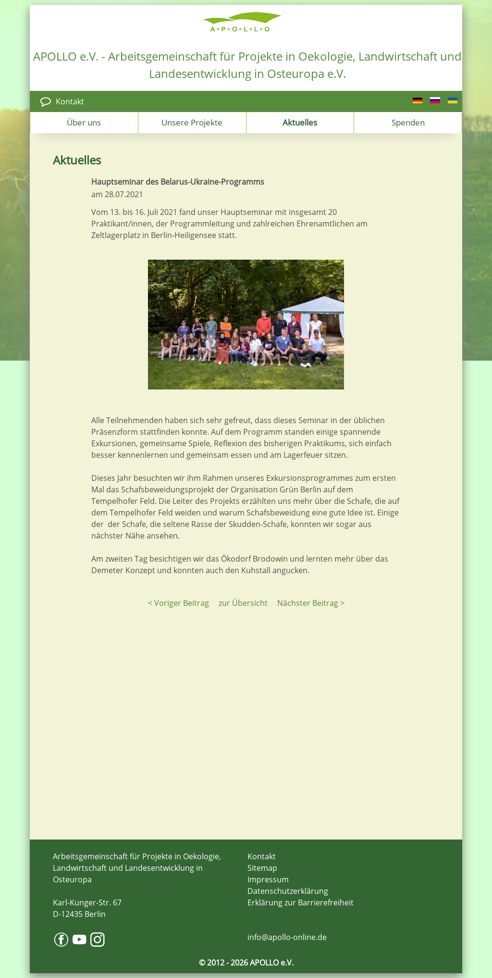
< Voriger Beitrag (178, 603)
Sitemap (262, 868)
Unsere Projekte (191, 122)
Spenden (408, 122)
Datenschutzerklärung (287, 891)
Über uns (84, 122)
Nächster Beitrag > (310, 603)
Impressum (268, 879)
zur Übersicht (243, 603)
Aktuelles (300, 122)
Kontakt (70, 101)
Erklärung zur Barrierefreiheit (300, 902)
